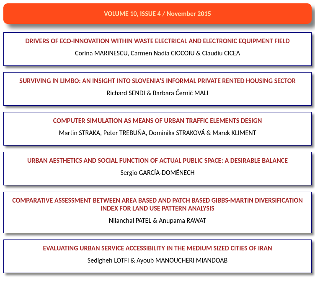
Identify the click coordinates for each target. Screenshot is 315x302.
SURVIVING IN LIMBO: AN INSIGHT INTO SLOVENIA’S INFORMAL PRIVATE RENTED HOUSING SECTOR (157, 81)
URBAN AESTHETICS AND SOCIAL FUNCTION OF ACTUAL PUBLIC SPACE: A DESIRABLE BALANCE (157, 160)
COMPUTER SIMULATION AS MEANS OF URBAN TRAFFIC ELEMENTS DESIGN (157, 121)
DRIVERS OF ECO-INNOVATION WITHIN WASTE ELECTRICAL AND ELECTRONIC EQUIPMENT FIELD (158, 41)
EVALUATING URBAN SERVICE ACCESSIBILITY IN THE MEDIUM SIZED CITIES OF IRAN (157, 248)
